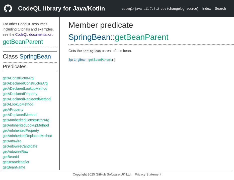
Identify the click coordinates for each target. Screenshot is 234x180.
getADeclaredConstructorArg (25, 83)
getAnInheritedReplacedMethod (27, 136)
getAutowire (12, 141)
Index (206, 8)
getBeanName (14, 167)
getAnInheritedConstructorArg (26, 120)
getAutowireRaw (15, 152)
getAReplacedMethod (20, 115)
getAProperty (13, 110)
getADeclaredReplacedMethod (27, 99)
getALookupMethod (18, 104)
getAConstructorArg (18, 78)
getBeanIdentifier (16, 162)
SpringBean (35, 56)
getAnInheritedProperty (21, 130)
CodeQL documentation (33, 34)
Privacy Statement (148, 174)
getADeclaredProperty (20, 94)
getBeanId (11, 157)
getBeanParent (23, 41)
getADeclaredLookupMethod (25, 88)
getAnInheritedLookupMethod (26, 125)
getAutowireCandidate (20, 146)
